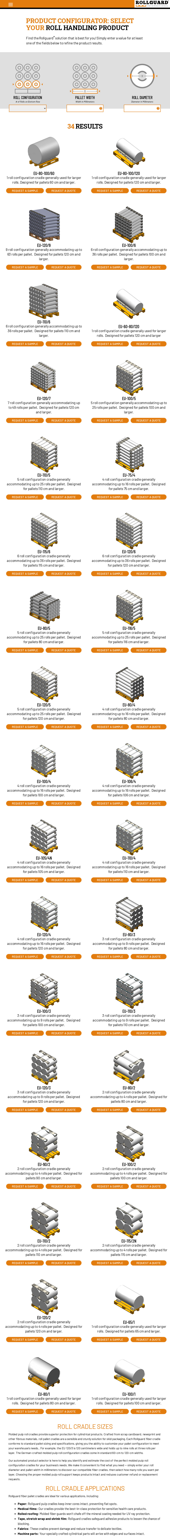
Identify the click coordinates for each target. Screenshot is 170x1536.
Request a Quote (63, 190)
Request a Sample (25, 190)
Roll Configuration (27, 97)
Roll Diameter (142, 97)
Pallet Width (85, 97)
